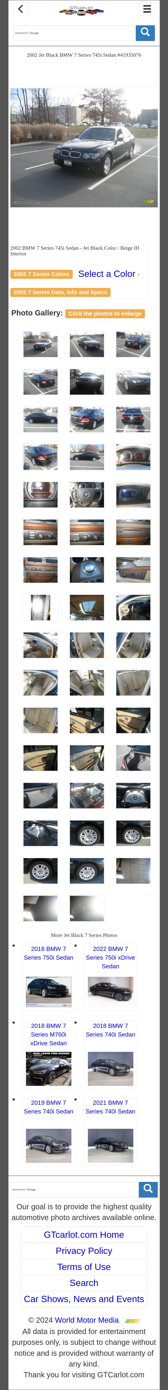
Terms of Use (84, 1267)
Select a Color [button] (108, 274)
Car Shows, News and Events (84, 1299)
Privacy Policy (84, 1251)
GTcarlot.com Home (84, 1235)
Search (84, 1283)
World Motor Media (87, 1320)
